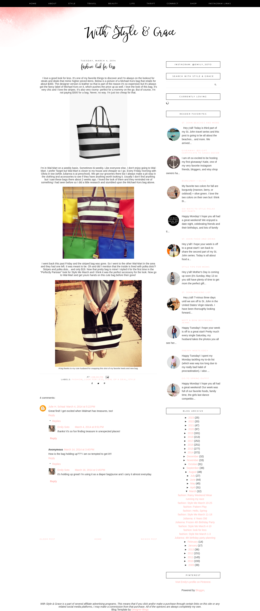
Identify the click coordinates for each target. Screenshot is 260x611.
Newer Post (149, 539)
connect (172, 3)
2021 (191, 425)
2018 (190, 436)
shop (193, 3)
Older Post (47, 539)
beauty (113, 3)
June (192, 479)
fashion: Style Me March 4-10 (195, 526)
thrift (151, 3)
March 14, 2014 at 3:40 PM (79, 449)
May (192, 483)
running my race (195, 499)
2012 (190, 553)
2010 (190, 561)
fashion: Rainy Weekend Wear (195, 495)
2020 (191, 429)
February (193, 541)
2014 (190, 452)
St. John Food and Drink (198, 239)
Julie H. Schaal (56, 406)
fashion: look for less (195, 530)
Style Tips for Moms (196, 267)
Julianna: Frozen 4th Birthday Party (195, 522)
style (72, 3)
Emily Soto (63, 427)
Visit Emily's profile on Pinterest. (193, 582)
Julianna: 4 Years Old (195, 518)
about (52, 3)
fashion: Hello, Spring (195, 510)
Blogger (200, 590)
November (193, 460)
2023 (191, 417)
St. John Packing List (196, 292)
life (132, 3)
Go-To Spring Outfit (195, 378)
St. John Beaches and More (200, 123)
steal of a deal (116, 379)
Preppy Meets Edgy (195, 350)
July (192, 475)
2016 (190, 444)
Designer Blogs (140, 609)
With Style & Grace (130, 33)
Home (98, 539)
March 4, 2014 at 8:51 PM (89, 427)
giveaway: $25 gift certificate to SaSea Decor (200, 151)
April (192, 487)
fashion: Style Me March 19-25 (195, 502)
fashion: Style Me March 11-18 (195, 514)
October (192, 464)
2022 (191, 421)
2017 (190, 440)
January (192, 545)
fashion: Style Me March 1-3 (195, 534)
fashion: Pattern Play (195, 506)
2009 (191, 565)
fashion (77, 379)
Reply (51, 415)
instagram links (220, 3)
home (33, 3)
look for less (94, 379)
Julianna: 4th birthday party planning (195, 537)
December (193, 456)
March (192, 491)
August (193, 471)
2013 (191, 549)
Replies (56, 421)
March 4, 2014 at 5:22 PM (80, 406)
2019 (190, 433)
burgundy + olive (194, 181)
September (193, 468)
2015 (190, 448)
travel (92, 3)
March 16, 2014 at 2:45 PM (90, 469)
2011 (190, 557)
